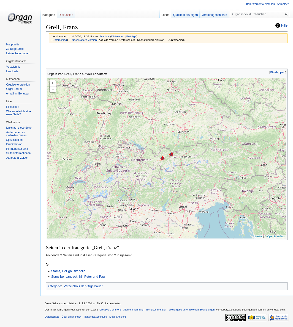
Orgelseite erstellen (18, 84)
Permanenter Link (17, 148)
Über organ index (71, 316)
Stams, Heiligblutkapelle (68, 271)
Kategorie (54, 286)
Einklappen (277, 72)
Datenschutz (52, 316)
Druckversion (14, 144)
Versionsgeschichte (214, 15)
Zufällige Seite (15, 48)
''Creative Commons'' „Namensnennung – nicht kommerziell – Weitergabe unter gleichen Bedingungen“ (156, 309)
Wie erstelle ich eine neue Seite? (18, 113)
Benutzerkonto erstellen (260, 4)
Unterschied (59, 39)
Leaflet (259, 236)
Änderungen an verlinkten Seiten (16, 134)
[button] (277, 72)
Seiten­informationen (18, 153)
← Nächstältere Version (82, 39)
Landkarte (12, 71)
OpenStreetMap (276, 236)
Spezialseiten (14, 139)
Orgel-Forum (14, 89)
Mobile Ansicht (117, 316)
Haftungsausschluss (95, 316)
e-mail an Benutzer (17, 93)
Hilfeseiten (12, 106)
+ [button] (53, 83)
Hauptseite (12, 44)
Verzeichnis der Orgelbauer (83, 286)
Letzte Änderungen (17, 53)
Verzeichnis (13, 66)
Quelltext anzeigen (185, 15)
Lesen (165, 15)
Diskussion (117, 36)
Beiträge (131, 36)
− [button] (53, 89)
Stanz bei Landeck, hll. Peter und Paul (78, 276)
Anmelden (283, 4)
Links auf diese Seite (19, 127)
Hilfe (284, 25)
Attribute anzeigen (17, 157)
